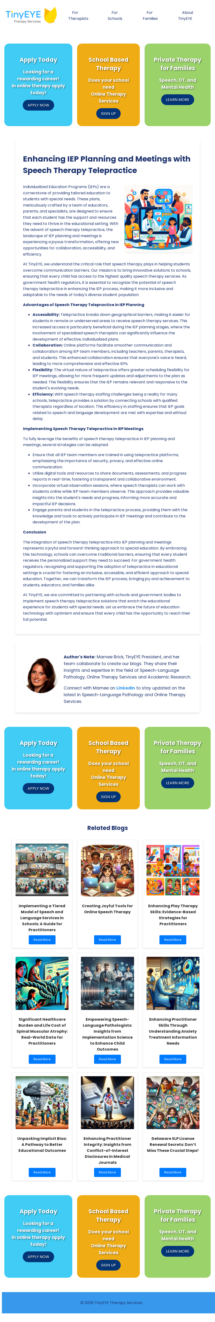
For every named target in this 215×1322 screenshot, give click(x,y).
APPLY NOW (38, 105)
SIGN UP (108, 113)
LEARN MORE (177, 99)
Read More (44, 940)
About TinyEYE (185, 15)
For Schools (115, 15)
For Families (150, 15)
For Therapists (78, 15)
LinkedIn (125, 688)
